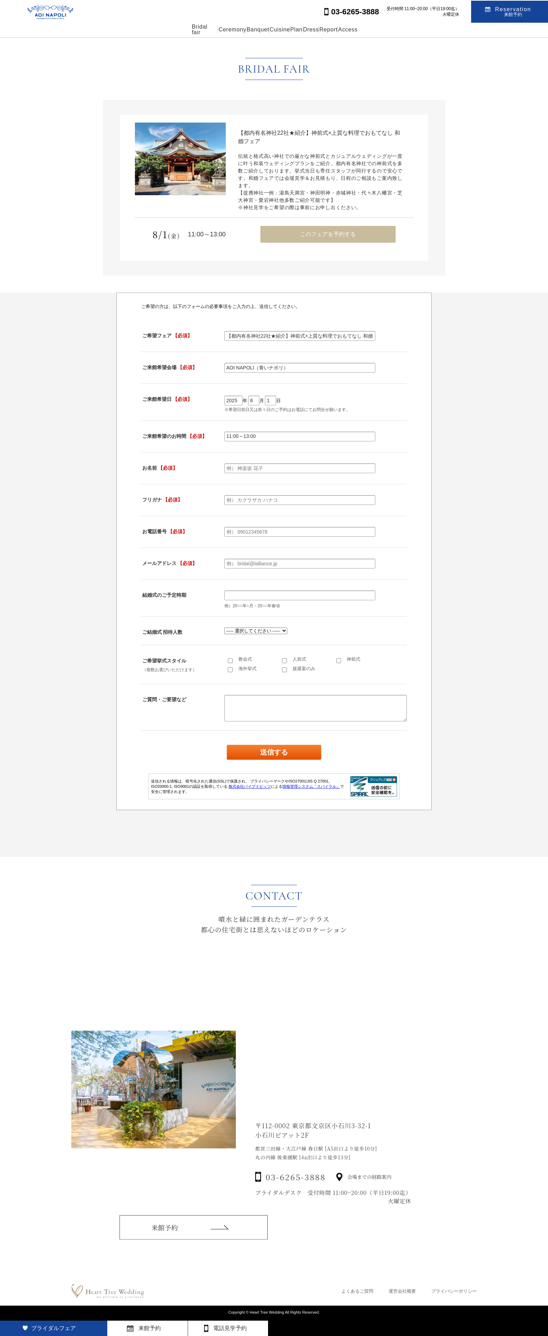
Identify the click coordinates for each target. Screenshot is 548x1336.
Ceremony (189, 29)
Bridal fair (146, 29)
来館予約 (164, 1236)
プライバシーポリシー (454, 1291)
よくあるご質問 (357, 1291)
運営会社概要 (402, 1291)
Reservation (513, 11)
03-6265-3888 (296, 1191)
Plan (303, 29)
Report (368, 29)
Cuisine (269, 29)
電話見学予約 (230, 1328)
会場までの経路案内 (369, 1191)
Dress (334, 29)
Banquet (231, 29)
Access (405, 29)
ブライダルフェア (53, 1328)
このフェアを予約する (328, 234)
